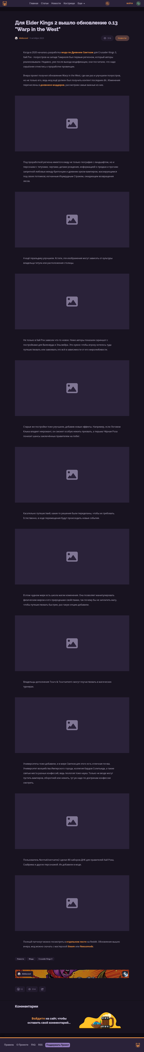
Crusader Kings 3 (45, 959)
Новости (56, 3)
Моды (31, 959)
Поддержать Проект (57, 1045)
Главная (33, 3)
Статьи (45, 3)
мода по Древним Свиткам (77, 52)
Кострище (69, 3)
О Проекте (22, 1045)
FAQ (33, 1045)
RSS (40, 1045)
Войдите (38, 1018)
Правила (9, 1045)
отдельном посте (76, 941)
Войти (130, 3)
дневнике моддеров (52, 84)
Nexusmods (86, 946)
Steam (71, 946)
